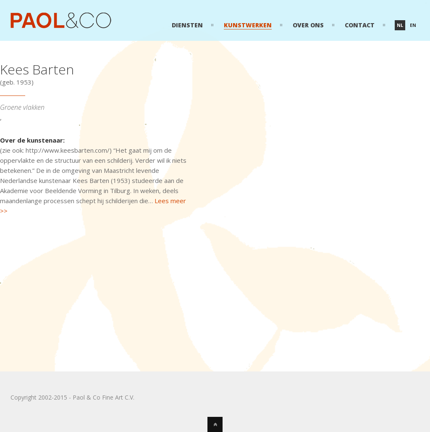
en (413, 25)
